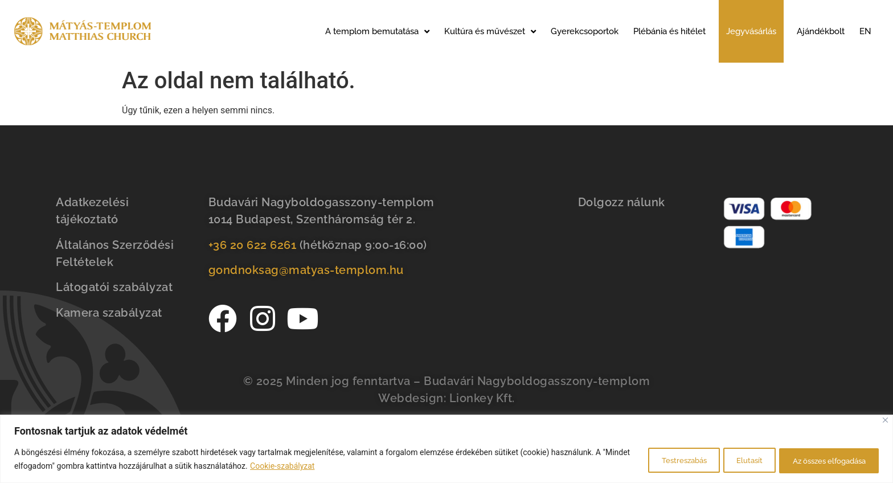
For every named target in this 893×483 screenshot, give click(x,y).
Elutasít (730, 459)
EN (865, 31)
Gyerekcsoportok (584, 31)
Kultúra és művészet (490, 32)
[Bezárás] (885, 420)
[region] (446, 449)
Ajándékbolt (821, 31)
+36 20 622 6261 (252, 245)
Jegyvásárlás (751, 31)
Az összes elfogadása (821, 459)
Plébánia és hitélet (669, 31)
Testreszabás (654, 459)
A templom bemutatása (377, 32)
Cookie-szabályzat (311, 466)
